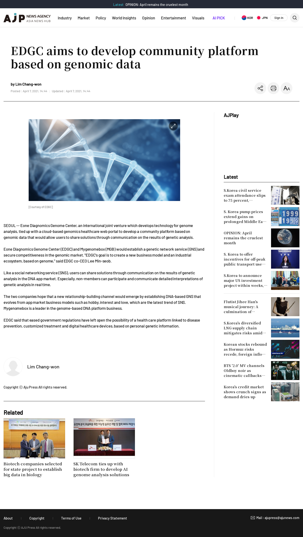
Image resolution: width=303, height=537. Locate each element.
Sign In (278, 18)
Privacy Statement (112, 518)
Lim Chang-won (43, 366)
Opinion (148, 17)
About (8, 518)
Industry (65, 17)
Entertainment (173, 17)
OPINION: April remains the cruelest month (156, 5)
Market (84, 17)
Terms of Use (71, 518)
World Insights (124, 17)
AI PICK (219, 17)
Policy (101, 17)
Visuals (198, 17)
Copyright (37, 518)
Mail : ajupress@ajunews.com (277, 518)
